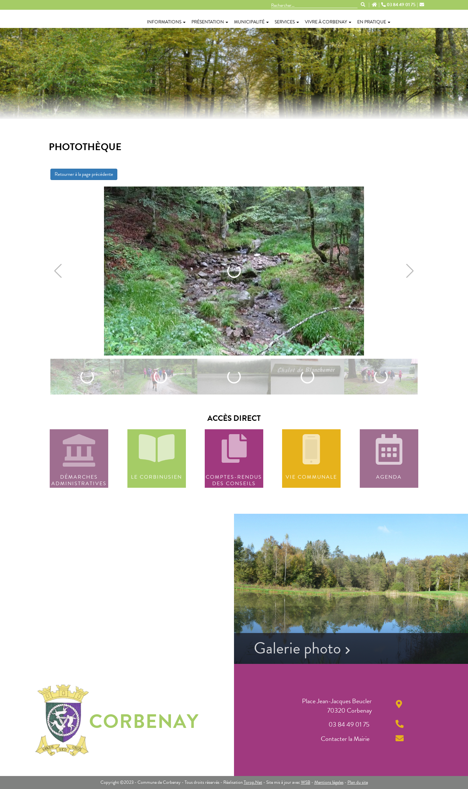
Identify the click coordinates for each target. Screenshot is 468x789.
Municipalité (251, 22)
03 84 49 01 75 (398, 5)
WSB (305, 782)
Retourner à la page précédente (84, 174)
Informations (166, 22)
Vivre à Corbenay (328, 22)
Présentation (209, 22)
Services (287, 22)
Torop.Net (253, 782)
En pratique (373, 22)
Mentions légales (329, 782)
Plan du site (357, 782)
